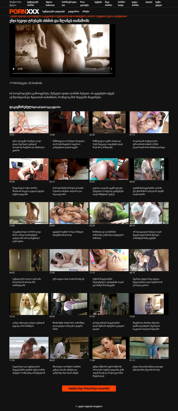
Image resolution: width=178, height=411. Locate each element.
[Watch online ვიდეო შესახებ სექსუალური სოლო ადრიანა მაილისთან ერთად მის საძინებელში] (28, 260)
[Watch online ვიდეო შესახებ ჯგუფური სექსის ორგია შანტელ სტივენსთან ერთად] (69, 213)
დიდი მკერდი (19, 16)
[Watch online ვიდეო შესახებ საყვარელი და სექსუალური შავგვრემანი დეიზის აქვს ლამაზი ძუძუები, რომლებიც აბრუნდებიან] (28, 348)
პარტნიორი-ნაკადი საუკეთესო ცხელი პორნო (24, 11)
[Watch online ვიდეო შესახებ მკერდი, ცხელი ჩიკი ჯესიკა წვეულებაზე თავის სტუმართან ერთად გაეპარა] (149, 260)
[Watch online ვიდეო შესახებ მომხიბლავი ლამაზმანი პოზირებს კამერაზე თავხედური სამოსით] (109, 213)
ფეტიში (101, 16)
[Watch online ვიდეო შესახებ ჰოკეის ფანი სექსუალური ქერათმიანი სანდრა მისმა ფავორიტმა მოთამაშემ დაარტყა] (149, 122)
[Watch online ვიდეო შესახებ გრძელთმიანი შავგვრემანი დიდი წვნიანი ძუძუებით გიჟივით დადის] (109, 304)
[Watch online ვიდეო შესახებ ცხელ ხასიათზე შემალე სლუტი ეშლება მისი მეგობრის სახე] (149, 348)
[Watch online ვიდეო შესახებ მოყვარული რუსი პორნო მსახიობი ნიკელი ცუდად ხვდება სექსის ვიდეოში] (28, 169)
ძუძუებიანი (121, 16)
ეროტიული (34, 16)
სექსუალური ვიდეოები (53, 11)
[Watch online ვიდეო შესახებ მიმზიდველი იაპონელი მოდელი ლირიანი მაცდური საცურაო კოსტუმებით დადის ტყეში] (69, 122)
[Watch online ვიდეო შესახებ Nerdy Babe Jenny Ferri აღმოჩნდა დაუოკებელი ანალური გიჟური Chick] (69, 304)
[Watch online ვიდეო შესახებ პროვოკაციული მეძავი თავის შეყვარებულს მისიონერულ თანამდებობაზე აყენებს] (149, 213)
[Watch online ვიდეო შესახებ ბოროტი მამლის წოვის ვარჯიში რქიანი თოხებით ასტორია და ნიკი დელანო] (69, 169)
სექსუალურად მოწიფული (71, 16)
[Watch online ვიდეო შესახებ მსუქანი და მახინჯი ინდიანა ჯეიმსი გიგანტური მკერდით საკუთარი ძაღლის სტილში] (149, 304)
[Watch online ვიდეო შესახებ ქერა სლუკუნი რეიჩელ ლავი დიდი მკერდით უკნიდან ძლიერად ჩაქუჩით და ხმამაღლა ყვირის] (28, 122)
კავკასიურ (49, 16)
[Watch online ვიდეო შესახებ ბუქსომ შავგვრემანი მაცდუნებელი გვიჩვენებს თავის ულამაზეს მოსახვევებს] (109, 260)
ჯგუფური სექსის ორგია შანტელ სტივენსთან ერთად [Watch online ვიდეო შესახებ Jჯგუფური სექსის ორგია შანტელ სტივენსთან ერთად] (68, 233)
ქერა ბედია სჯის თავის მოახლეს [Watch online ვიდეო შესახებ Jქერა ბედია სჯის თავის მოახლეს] (68, 279)
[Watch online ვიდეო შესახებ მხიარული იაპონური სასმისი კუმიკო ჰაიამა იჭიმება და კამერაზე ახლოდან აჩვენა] (69, 348)
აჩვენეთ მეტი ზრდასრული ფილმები (89, 388)
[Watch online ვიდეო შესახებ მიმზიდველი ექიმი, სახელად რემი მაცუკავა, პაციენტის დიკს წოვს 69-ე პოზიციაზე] (109, 122)
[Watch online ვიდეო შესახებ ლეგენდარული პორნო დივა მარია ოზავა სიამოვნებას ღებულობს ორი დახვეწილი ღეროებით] (28, 213)
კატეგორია (73, 11)
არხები (85, 11)
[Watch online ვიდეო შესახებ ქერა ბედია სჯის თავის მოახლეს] (69, 260)
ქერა (110, 16)
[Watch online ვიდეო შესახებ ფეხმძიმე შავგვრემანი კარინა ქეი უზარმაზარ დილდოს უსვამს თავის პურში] (149, 169)
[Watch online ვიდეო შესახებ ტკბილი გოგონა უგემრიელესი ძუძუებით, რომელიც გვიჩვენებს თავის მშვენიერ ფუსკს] (109, 169)
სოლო (91, 16)
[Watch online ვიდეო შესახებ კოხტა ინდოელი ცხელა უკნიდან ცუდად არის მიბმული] (28, 304)
